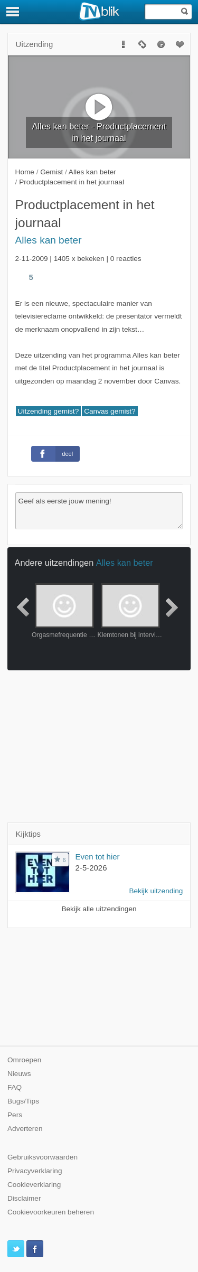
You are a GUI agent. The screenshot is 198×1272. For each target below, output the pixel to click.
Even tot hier (98, 856)
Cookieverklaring (34, 1185)
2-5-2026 (91, 867)
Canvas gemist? (109, 411)
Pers (14, 1115)
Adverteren (25, 1129)
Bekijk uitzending (156, 891)
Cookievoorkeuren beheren (50, 1212)
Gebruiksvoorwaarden (42, 1157)
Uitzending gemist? (48, 411)
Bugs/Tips (23, 1101)
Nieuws (19, 1074)
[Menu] (13, 11)
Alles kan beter (48, 240)
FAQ (14, 1087)
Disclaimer (24, 1198)
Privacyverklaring (34, 1171)
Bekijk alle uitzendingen (98, 909)
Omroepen (24, 1060)
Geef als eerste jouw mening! (99, 510)
